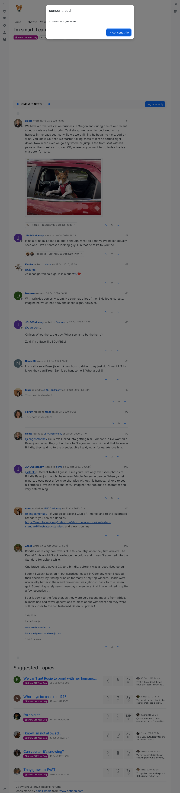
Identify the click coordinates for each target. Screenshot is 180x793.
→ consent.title (119, 32)
